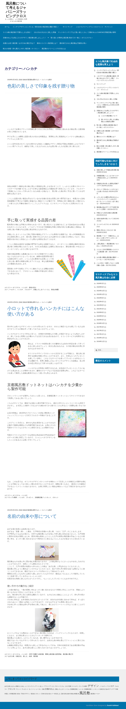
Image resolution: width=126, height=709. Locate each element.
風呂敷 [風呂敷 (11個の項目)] (84, 693)
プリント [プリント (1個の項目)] (18, 689)
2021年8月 (100, 305)
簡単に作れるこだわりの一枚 (106, 230)
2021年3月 (100, 309)
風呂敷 (35, 656)
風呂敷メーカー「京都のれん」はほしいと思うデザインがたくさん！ (108, 238)
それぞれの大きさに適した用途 (45, 32)
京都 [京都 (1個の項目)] (43, 689)
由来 (30, 656)
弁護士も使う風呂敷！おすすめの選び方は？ (19, 43)
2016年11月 (101, 341)
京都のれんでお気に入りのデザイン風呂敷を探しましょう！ (24, 38)
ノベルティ (12, 289)
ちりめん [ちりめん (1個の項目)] (21, 686)
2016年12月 (101, 338)
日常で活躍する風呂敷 (36, 654)
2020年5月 (100, 316)
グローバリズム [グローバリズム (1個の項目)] (59, 686)
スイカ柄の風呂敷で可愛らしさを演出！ (17, 32)
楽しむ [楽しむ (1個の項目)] (58, 693)
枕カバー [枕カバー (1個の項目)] (51, 693)
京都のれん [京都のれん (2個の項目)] (49, 689)
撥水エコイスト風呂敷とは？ (47, 43)
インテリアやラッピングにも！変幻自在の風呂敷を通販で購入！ (36, 27)
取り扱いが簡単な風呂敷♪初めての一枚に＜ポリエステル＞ (72, 38)
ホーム (7, 27)
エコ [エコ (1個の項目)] (52, 686)
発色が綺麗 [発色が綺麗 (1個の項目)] (73, 693)
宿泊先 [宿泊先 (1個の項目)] (33, 693)
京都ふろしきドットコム (41, 289)
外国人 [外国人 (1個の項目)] (7, 693)
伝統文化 (19, 656)
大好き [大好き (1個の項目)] (18, 693)
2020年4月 (100, 320)
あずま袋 (11, 656)
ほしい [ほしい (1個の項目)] (42, 686)
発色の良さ (32, 287)
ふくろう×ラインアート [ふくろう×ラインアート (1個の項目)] (32, 686)
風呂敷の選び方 (68, 654)
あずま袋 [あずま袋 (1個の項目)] (7, 686)
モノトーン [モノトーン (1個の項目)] (32, 689)
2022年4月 (100, 301)
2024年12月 (101, 291)
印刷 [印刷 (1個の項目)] (116, 689)
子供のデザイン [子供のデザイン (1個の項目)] (25, 693)
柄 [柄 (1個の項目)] (55, 693)
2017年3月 (100, 327)
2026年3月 (100, 283)
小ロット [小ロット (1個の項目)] (38, 693)
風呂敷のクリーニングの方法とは (54, 49)
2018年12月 (101, 323)
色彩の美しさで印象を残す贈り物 (41, 85)
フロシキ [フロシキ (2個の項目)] (11, 689)
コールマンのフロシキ (104, 224)
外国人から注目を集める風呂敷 (107, 213)
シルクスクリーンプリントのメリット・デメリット (94, 27)
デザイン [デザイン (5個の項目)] (93, 685)
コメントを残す (47, 80)
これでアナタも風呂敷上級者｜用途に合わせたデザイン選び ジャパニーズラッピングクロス (108, 78)
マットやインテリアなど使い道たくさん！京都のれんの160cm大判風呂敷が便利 (87, 32)
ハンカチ (24, 287)
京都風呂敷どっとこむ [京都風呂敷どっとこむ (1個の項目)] (77, 689)
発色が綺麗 (54, 289)
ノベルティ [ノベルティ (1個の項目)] (103, 686)
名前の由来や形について (32, 516)
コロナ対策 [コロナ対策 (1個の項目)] (68, 686)
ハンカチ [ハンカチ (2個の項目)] (110, 686)
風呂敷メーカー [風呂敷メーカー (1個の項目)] (95, 693)
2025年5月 (100, 287)
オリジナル (16, 287)
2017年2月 (100, 330)
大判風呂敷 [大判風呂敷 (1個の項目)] (12, 693)
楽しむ (25, 656)
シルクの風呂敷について (109, 116)
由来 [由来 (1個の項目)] (68, 693)
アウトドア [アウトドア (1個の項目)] (47, 686)
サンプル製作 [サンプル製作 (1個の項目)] (83, 686)
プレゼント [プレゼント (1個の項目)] (24, 689)
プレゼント (29, 497)
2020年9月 (100, 312)
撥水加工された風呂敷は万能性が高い (73, 43)
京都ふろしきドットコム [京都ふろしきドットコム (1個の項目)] (62, 689)
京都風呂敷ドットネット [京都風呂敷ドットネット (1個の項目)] (91, 689)
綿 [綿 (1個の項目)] (78, 693)
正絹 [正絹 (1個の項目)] (62, 693)
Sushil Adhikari (113, 705)
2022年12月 (101, 294)
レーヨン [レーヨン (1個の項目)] (38, 689)
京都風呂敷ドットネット (43, 497)
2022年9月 (100, 298)
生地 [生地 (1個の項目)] (65, 693)
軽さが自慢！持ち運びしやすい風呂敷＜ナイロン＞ (21, 49)
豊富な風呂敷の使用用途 (53, 654)
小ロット (55, 497)
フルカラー (28, 289)
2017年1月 (100, 334)
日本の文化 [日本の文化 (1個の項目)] (44, 693)
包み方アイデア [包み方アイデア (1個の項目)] (110, 689)
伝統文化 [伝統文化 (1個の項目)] (102, 689)
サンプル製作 (12, 497)
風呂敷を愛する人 (33, 80)
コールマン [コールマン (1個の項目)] (75, 686)
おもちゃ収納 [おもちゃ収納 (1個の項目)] (14, 686)
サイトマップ (67, 27)
